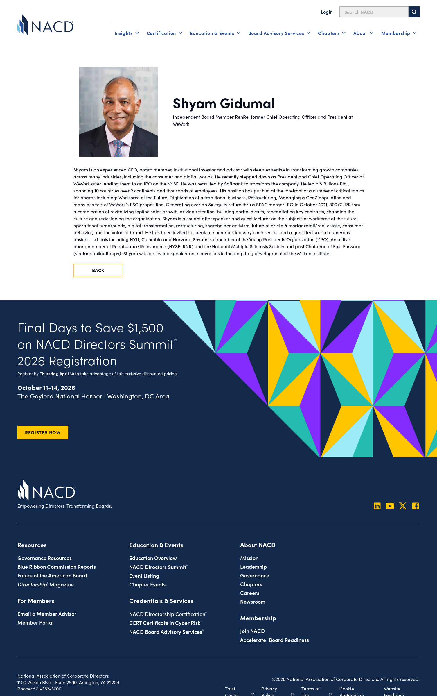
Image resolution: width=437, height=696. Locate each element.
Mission (249, 557)
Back (98, 270)
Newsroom (252, 601)
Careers (249, 592)
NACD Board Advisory (166, 631)
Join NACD (252, 630)
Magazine (45, 584)
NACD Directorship (168, 614)
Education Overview (153, 557)
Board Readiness (274, 639)
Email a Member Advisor (46, 613)
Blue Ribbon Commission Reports (56, 566)
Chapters (251, 584)
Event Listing (144, 575)
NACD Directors (158, 566)
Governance (254, 575)
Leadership (253, 566)
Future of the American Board (52, 575)
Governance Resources (44, 557)
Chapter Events (147, 584)
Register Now (43, 432)
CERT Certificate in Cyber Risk (164, 622)
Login (326, 11)
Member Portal (35, 622)
